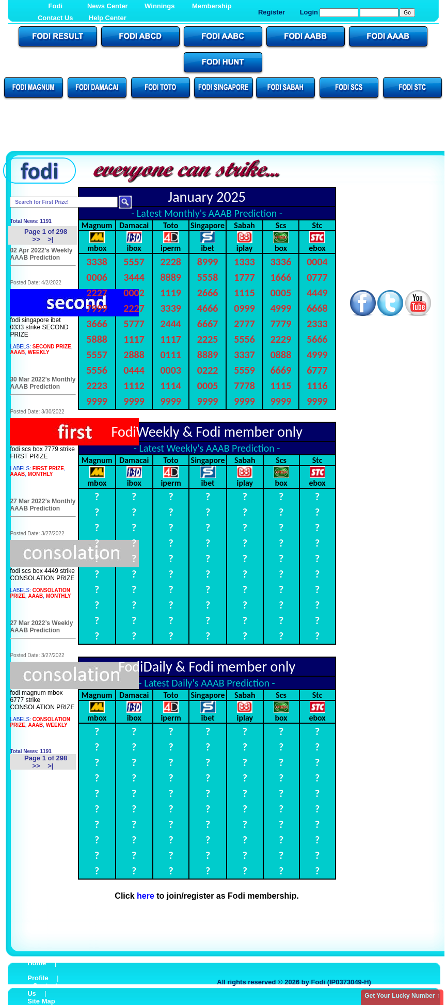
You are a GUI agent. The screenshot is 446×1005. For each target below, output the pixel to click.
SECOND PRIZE (52, 346)
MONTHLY (40, 474)
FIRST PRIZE (48, 468)
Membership (212, 6)
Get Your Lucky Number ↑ (402, 995)
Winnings (159, 6)
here (145, 895)
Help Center (107, 18)
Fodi (55, 6)
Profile (37, 978)
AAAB (17, 352)
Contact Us (55, 18)
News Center (107, 6)
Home (36, 963)
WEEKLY (39, 352)
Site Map (41, 1001)
